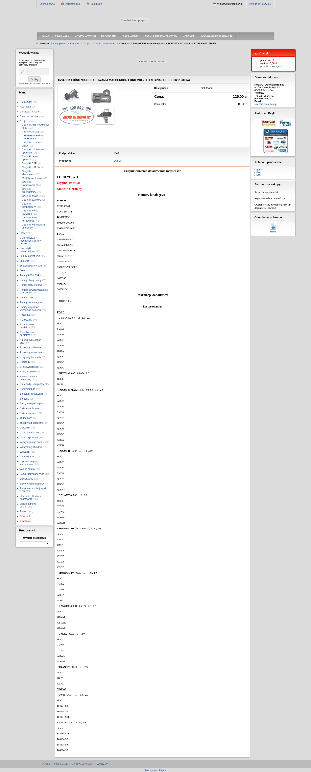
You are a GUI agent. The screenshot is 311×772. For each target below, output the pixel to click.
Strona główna (47, 4)
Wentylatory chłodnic (31, 447)
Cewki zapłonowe (29, 116)
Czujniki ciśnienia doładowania (32, 137)
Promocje (25, 521)
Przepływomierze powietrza (29, 333)
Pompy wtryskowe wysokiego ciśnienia (30, 308)
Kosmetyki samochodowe (27, 249)
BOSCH (118, 160)
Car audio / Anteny (29, 111)
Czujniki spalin (30, 195)
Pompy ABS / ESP (29, 275)
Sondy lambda (27, 389)
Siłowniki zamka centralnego (28, 378)
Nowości (25, 516)
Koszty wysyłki (82, 764)
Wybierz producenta (34, 538)
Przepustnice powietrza (27, 326)
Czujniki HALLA (31, 167)
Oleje (22, 270)
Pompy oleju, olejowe (31, 285)
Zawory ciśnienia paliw (32, 483)
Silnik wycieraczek (29, 367)
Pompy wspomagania (31, 302)
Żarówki (24, 511)
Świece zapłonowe (29, 408)
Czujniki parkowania (28, 183)
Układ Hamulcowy (29, 432)
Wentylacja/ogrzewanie (32, 442)
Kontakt (102, 764)
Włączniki (25, 451)
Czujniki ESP (29, 163)
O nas (46, 764)
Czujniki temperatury (29, 205)
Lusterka (24, 261)
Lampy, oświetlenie (30, 256)
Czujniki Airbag (30, 131)
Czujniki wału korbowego (29, 219)
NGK (259, 175)
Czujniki (24, 121)
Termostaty (26, 418)
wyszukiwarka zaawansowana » (34, 83)
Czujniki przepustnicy (29, 191)
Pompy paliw (26, 297)
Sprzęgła (24, 398)
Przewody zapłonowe (31, 352)
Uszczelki (25, 427)
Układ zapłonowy (29, 437)
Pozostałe (25, 314)
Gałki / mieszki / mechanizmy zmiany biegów (30, 240)
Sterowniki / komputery (32, 384)
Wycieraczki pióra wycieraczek (29, 463)
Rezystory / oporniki (30, 357)
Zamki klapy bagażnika (32, 474)
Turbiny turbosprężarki (31, 423)
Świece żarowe (28, 413)
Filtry (22, 233)
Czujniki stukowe (31, 199)
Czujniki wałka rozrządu (30, 212)
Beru (258, 172)
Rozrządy (25, 362)
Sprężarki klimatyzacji (31, 393)
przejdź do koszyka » (271, 66)
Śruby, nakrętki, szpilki (31, 403)
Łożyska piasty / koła (31, 265)
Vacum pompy (27, 469)
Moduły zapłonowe (32, 178)
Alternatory (25, 106)
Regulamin (61, 764)
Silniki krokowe (28, 371)
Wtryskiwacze (27, 456)
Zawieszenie (26, 478)
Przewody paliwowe (30, 347)
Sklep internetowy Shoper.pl (155, 770)
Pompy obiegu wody (30, 280)
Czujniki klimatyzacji (28, 173)
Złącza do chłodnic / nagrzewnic (30, 497)
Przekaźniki (26, 319)
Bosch (259, 169)
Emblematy (26, 102)
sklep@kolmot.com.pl (265, 104)
